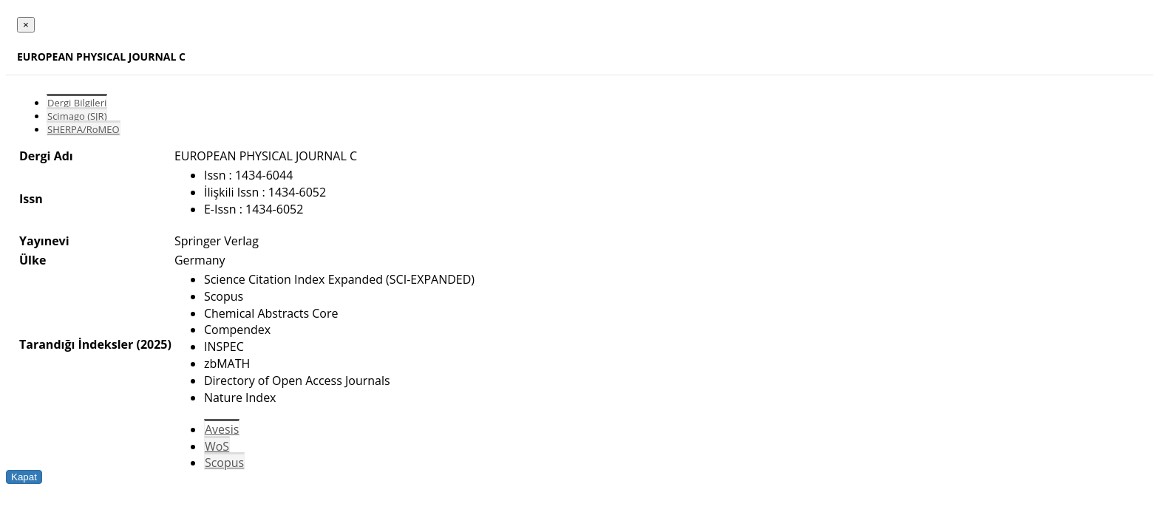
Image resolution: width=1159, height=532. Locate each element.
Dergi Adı (46, 156)
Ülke (32, 260)
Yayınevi (44, 241)
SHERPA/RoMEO (83, 129)
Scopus (224, 462)
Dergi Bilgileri (76, 102)
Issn (31, 199)
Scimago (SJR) (76, 116)
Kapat (24, 476)
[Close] (26, 25)
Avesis (222, 429)
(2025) (153, 344)
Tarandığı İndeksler (76, 344)
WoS (217, 446)
